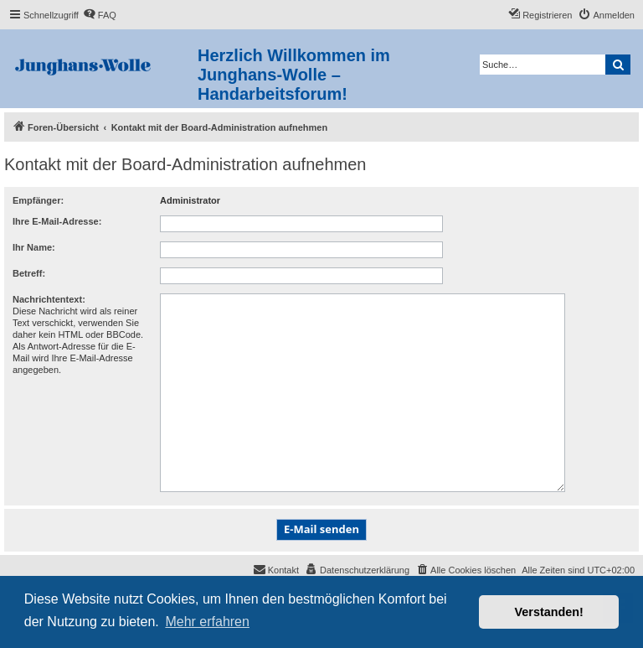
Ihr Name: (34, 247)
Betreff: (29, 273)
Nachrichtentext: (49, 299)
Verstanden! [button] (549, 612)
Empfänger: (38, 200)
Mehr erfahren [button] (207, 621)
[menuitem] (99, 15)
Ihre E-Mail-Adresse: (57, 221)
